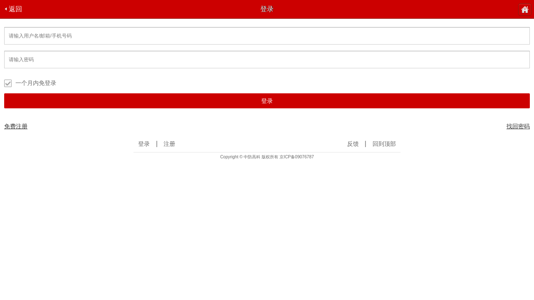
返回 (13, 8)
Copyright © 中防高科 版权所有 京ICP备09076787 (267, 157)
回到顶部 (384, 144)
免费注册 (16, 126)
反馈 (353, 144)
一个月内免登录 (30, 83)
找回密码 (518, 126)
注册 (169, 144)
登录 (267, 101)
